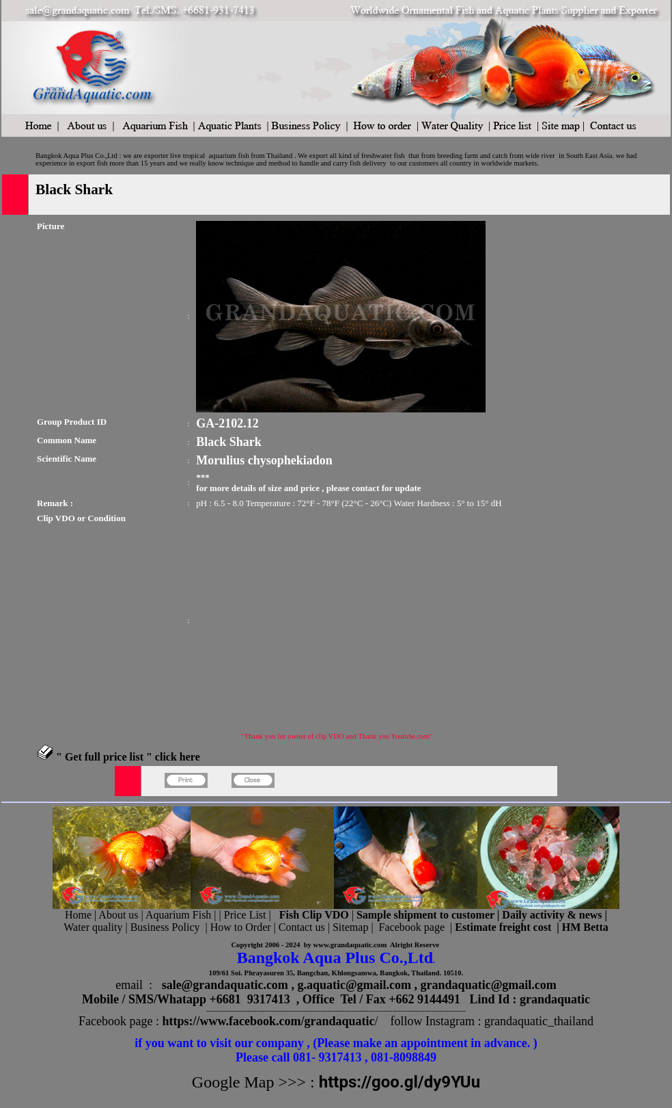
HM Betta (585, 927)
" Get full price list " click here (128, 757)
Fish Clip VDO (314, 915)
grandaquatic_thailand (538, 1021)
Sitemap (350, 927)
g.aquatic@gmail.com (354, 985)
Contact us (302, 927)
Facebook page (412, 927)
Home (78, 915)
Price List (246, 915)
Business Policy (165, 927)
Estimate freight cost (503, 927)
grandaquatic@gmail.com (489, 985)
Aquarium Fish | (182, 915)
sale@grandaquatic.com (225, 985)
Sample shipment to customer (425, 915)
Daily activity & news (552, 915)
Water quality (93, 927)
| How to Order (236, 927)
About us (118, 915)
